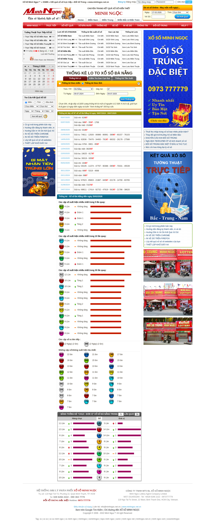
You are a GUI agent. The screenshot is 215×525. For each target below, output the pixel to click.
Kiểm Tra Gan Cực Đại (99, 78)
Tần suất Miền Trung (86, 59)
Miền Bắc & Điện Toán (129, 20)
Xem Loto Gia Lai (129, 63)
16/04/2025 (65, 144)
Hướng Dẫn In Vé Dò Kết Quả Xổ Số (162, 232)
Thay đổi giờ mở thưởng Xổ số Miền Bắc (163, 135)
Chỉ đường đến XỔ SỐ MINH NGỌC (122, 510)
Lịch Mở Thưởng (47, 54)
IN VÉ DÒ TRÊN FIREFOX (36, 137)
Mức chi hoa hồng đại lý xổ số (159, 147)
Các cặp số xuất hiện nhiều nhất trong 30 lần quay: (82, 270)
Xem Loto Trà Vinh (129, 47)
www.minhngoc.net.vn (131, 507)
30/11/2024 (65, 171)
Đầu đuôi (48, 102)
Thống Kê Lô (75, 78)
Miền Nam (93, 20)
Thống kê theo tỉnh (92, 83)
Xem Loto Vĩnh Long (130, 40)
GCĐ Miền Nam (112, 36)
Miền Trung (107, 20)
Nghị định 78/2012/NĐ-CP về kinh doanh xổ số (166, 141)
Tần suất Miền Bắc (85, 51)
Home (81, 20)
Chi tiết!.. (100, 36)
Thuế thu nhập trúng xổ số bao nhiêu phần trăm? (167, 132)
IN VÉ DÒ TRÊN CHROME (37, 134)
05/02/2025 (65, 163)
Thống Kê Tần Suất (124, 78)
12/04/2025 (65, 149)
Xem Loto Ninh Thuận (131, 66)
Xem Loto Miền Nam (130, 36)
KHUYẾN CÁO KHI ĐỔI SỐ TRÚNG (161, 138)
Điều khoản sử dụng (83, 507)
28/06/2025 (65, 130)
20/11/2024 (65, 175)
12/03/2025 (65, 158)
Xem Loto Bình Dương (131, 43)
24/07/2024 (65, 189)
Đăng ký (122, 2)
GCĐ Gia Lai (111, 63)
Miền (28, 102)
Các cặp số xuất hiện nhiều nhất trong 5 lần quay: (82, 202)
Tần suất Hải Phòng (86, 55)
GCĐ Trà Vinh (111, 47)
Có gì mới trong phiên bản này (38, 124)
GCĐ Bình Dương (113, 43)
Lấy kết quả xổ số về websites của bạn (163, 241)
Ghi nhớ (180, 2)
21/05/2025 (65, 135)
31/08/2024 (65, 185)
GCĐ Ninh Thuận (113, 66)
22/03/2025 (65, 153)
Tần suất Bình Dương (87, 43)
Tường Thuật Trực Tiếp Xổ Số (38, 32)
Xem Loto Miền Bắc (130, 51)
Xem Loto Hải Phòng (130, 55)
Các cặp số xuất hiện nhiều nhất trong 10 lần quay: (82, 236)
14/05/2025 (65, 139)
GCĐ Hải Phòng (112, 55)
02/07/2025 (65, 122)
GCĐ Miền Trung (112, 59)
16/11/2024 (65, 180)
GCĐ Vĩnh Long (112, 40)
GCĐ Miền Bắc (112, 51)
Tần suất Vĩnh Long (86, 40)
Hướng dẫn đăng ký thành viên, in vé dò (163, 229)
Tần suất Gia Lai (84, 63)
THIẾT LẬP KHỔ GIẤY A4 (36, 143)
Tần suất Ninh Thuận (86, 66)
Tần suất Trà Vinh (85, 47)
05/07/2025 (65, 117)
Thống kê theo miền (69, 83)
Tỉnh (37, 102)
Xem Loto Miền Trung (130, 59)
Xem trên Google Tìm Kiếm (89, 510)
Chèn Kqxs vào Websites (42, 58)
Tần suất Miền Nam (86, 36)
